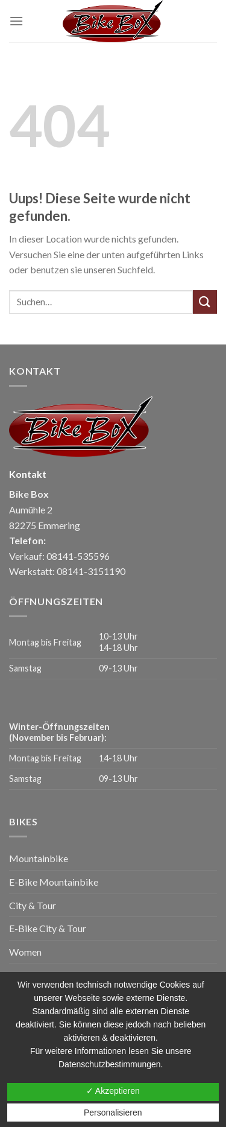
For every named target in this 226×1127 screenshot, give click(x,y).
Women (25, 951)
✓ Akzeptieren (113, 1091)
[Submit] (205, 302)
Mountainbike (38, 858)
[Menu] (16, 21)
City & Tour (32, 905)
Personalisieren (113, 1112)
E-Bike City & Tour (47, 928)
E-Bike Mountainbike (53, 881)
